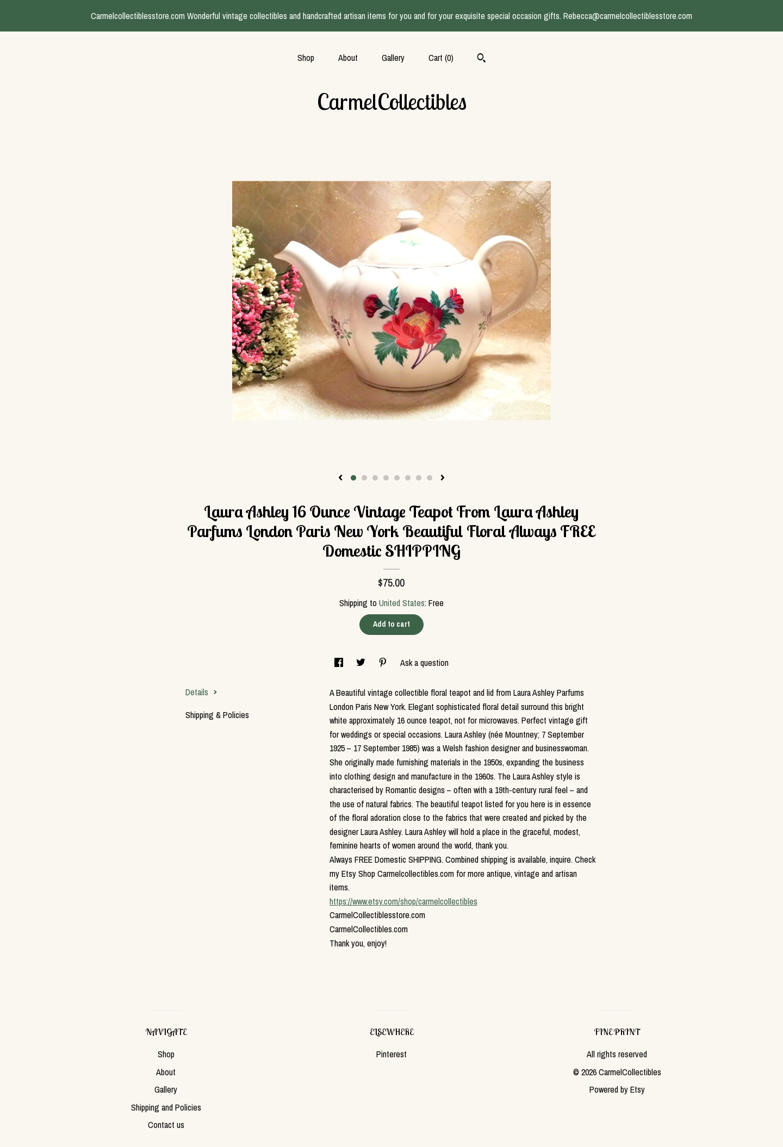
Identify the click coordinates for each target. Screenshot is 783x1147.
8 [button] (429, 478)
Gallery (393, 58)
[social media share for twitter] (362, 663)
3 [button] (375, 478)
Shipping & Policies (217, 715)
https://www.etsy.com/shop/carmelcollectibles (403, 901)
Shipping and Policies (166, 1107)
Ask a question (424, 663)
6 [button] (408, 478)
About (348, 58)
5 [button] (397, 478)
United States (402, 603)
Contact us (166, 1125)
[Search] (481, 59)
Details (201, 692)
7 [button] (418, 478)
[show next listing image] (442, 478)
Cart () (440, 58)
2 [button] (364, 478)
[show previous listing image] (340, 478)
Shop (305, 58)
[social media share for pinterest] (383, 663)
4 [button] (386, 478)
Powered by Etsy (617, 1089)
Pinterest (391, 1054)
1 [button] (353, 478)
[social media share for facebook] (339, 663)
